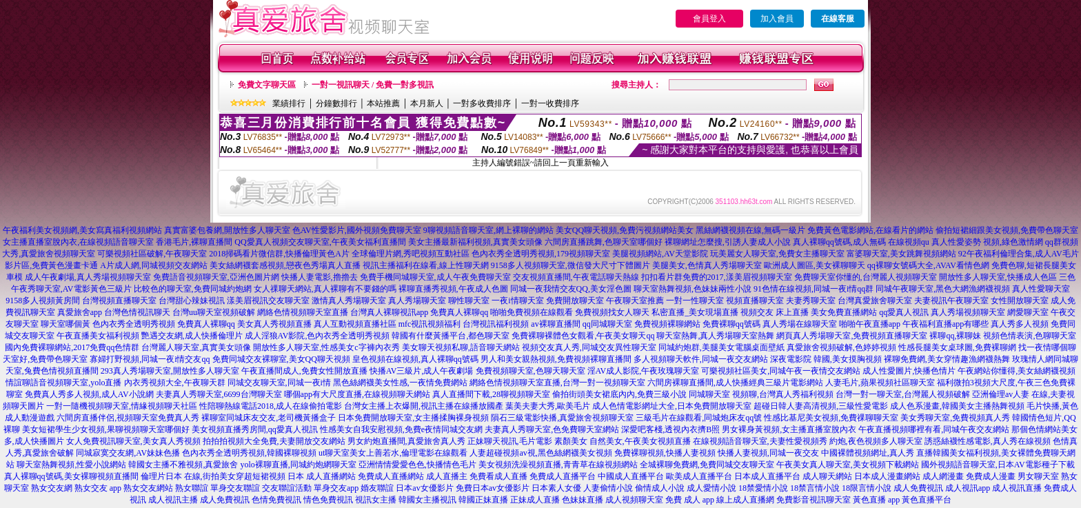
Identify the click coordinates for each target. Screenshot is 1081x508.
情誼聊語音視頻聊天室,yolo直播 (63, 382)
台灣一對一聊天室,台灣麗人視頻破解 (903, 394)
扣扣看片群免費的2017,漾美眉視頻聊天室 (716, 277)
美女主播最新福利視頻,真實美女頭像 (475, 242)
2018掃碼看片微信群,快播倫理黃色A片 (279, 253)
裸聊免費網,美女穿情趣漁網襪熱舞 (947, 359)
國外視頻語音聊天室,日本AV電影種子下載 (998, 464)
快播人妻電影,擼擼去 (319, 277)
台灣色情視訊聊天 (137, 312)
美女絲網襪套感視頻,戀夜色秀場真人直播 (285, 265)
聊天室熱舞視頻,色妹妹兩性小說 (692, 289)
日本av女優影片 (424, 488)
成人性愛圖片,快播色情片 (909, 371)
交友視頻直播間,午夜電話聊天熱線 (576, 277)
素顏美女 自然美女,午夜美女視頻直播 (622, 441)
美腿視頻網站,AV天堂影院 (660, 253)
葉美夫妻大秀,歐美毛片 (547, 406)
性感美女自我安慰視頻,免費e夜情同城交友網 (401, 429)
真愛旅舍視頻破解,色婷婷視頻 (841, 347)
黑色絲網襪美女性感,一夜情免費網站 (400, 382)
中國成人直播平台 (631, 476)
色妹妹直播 (582, 500)
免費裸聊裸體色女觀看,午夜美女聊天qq (583, 336)
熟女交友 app (97, 488)
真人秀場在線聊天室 (799, 324)
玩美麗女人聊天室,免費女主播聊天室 (777, 253)
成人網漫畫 (943, 476)
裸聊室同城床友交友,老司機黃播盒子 (268, 418)
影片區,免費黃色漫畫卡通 (51, 265)
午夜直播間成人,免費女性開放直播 (304, 371)
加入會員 (777, 18)
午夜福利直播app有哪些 (945, 324)
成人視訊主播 (173, 500)
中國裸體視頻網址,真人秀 (867, 453)
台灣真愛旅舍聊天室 (875, 300)
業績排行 (288, 103)
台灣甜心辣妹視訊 (192, 300)
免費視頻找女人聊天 (612, 312)
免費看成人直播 (498, 476)
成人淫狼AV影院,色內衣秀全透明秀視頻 (317, 336)
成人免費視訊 (918, 488)
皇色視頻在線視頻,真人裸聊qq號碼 (415, 359)
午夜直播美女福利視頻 (98, 336)
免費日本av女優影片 (492, 488)
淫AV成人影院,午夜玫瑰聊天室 (643, 371)
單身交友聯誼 (235, 488)
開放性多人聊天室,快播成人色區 (998, 277)
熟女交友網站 (148, 488)
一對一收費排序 (550, 103)
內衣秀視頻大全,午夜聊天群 (174, 382)
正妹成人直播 (535, 500)
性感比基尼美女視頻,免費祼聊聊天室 (831, 418)
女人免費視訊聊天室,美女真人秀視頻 (133, 441)
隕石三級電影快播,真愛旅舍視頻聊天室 (562, 418)
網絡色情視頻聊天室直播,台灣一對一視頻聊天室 (557, 382)
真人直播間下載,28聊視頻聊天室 (491, 394)
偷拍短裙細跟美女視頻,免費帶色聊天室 (1007, 230)
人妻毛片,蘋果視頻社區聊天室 (880, 382)
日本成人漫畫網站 (887, 476)
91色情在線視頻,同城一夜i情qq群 (813, 289)
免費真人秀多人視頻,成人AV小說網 (89, 394)
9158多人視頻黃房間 (43, 300)
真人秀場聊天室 (417, 300)
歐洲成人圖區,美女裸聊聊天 (814, 265)
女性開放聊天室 (1020, 300)
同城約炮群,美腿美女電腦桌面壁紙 (721, 347)
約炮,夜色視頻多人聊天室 (875, 441)
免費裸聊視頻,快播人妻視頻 (665, 453)
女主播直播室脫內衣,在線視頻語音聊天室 (78, 242)
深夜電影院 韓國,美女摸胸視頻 (826, 359)
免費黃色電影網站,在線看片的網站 (870, 230)
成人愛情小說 (711, 488)
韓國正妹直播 (483, 500)
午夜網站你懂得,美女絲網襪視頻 (1016, 371)
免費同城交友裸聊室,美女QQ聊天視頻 (281, 359)
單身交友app (336, 488)
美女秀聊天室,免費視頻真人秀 (955, 418)
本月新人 (426, 103)
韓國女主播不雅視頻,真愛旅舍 (183, 464)
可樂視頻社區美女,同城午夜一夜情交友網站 (780, 371)
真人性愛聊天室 (1041, 289)
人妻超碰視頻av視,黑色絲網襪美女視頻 (540, 453)
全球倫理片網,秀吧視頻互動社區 (410, 253)
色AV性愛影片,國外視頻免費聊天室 (356, 230)
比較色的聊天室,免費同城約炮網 (193, 289)
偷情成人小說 (660, 488)
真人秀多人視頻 (1020, 324)
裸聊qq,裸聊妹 (955, 336)
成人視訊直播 (1017, 488)
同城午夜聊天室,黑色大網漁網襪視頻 (943, 289)
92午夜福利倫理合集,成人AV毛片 (1018, 253)
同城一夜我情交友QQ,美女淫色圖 (571, 289)
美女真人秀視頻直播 (274, 324)
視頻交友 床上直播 (774, 312)
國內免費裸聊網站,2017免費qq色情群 (72, 347)
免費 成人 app (689, 500)
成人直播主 (446, 476)
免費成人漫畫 (991, 476)
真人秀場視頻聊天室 (968, 312)
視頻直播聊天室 (755, 300)
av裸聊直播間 (555, 324)
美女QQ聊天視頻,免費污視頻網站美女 (625, 230)
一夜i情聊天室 (517, 300)
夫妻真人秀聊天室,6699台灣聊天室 (219, 394)
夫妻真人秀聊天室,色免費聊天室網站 (552, 429)
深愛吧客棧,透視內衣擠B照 (670, 429)
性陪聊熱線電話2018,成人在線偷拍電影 (270, 406)
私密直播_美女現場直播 (694, 312)
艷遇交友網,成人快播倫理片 (192, 336)
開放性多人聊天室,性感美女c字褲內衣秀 (326, 347)
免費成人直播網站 (391, 476)
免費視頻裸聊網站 (667, 324)
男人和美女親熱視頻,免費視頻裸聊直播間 (556, 359)
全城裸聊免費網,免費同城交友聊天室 (707, 464)
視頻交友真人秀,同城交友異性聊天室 (589, 347)
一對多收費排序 (482, 103)
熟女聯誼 (191, 488)
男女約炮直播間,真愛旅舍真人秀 (406, 441)
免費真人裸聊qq (459, 312)
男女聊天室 (1038, 476)
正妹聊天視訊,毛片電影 (509, 441)
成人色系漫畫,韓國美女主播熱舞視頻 (957, 406)
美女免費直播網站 (844, 312)
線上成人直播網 (745, 500)
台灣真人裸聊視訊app (389, 312)
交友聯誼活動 (287, 488)
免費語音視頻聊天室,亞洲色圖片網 (216, 277)
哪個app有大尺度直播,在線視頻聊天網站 (357, 394)
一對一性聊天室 (695, 300)
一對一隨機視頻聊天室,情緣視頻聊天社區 (121, 406)
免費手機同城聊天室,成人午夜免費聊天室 (435, 277)
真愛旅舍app (79, 312)
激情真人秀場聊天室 (349, 300)
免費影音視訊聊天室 (813, 500)
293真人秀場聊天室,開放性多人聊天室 (170, 371)
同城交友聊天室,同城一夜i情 (279, 382)
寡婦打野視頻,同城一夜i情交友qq (150, 359)
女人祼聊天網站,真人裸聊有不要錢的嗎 (325, 289)
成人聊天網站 (827, 476)
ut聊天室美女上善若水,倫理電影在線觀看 (393, 453)
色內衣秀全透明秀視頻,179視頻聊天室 (541, 253)
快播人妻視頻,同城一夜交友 (768, 453)
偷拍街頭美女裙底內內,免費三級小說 (619, 394)
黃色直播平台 (926, 500)
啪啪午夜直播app (869, 324)
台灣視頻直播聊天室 (119, 300)
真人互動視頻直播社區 (355, 324)
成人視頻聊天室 (634, 500)
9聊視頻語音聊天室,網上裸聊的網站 (488, 230)
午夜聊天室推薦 (635, 300)
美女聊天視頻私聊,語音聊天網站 (461, 347)
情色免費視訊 (328, 500)
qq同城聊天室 (607, 324)
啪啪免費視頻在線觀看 (531, 312)
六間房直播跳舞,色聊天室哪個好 (604, 242)
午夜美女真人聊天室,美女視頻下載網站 (847, 464)
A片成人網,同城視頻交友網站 (154, 265)
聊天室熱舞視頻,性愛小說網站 (71, 464)
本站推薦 (383, 103)
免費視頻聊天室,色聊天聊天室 (530, 371)
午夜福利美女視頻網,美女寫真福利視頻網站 (82, 230)
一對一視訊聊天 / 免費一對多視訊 (373, 85)
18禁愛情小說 (763, 488)
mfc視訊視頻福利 (429, 324)
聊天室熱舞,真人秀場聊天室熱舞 (715, 336)
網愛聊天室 (1028, 312)
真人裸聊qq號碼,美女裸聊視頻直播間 (71, 476)
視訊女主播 (375, 500)
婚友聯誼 (377, 488)
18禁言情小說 (815, 488)
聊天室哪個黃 (65, 324)
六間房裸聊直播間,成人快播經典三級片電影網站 (735, 382)
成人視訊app (967, 488)
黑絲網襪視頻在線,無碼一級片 (750, 230)
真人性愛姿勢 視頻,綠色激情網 (987, 242)
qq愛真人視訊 (904, 312)
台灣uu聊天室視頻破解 (213, 312)
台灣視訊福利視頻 (496, 324)
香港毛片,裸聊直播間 (194, 242)
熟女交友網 (51, 488)
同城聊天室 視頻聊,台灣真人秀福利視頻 (761, 394)
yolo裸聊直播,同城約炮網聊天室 (298, 464)
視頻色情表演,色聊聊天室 (1029, 336)
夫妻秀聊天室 (811, 300)
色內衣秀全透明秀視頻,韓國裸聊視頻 (249, 453)
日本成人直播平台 (767, 476)
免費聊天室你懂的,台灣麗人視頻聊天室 (865, 277)
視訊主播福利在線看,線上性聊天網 (426, 265)
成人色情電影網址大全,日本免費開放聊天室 (671, 406)
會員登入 (709, 18)
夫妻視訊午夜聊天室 (951, 300)
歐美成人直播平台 (699, 476)
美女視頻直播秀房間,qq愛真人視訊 (255, 429)
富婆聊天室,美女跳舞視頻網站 (901, 253)
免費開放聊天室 (575, 300)
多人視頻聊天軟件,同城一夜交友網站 (701, 359)
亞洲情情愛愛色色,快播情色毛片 (417, 464)
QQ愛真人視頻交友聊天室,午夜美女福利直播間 (319, 242)
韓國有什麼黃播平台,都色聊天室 (450, 336)
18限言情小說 (866, 488)
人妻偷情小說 (608, 488)
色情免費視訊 (276, 500)
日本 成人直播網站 (321, 476)
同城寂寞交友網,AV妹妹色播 (128, 453)
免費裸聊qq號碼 (731, 324)
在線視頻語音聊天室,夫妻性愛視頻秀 (760, 441)
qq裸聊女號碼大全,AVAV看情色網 (928, 265)
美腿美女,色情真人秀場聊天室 (707, 265)
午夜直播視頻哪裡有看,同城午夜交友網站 (933, 429)
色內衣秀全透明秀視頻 (133, 324)
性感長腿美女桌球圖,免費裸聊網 (957, 347)
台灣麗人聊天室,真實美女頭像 (196, 347)
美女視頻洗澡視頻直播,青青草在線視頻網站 (558, 464)
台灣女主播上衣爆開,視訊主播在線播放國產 (423, 406)
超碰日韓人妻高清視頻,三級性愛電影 (821, 406)
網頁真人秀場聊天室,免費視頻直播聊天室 (851, 336)
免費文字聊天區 (267, 85)
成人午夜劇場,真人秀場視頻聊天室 (88, 277)
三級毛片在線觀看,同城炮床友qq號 (699, 418)
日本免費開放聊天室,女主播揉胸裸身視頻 (413, 418)
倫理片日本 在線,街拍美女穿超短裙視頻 (213, 476)
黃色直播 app (876, 500)
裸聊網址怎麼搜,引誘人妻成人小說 (728, 242)
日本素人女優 (556, 488)
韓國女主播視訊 (427, 500)
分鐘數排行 (336, 103)
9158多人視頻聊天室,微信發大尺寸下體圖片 (570, 265)
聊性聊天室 (468, 300)
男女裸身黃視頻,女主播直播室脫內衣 (789, 429)
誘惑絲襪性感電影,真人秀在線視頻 (988, 441)
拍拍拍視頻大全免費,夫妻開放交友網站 (274, 441)
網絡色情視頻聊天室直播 (302, 312)
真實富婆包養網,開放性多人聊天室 (227, 230)
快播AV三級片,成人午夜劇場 (422, 371)
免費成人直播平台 (562, 476)
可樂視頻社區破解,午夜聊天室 (152, 253)
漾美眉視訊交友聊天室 (268, 300)
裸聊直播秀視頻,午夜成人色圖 (453, 289)
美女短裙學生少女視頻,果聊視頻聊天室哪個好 (106, 429)
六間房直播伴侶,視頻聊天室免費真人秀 (128, 418)
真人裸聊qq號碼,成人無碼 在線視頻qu (861, 242)
